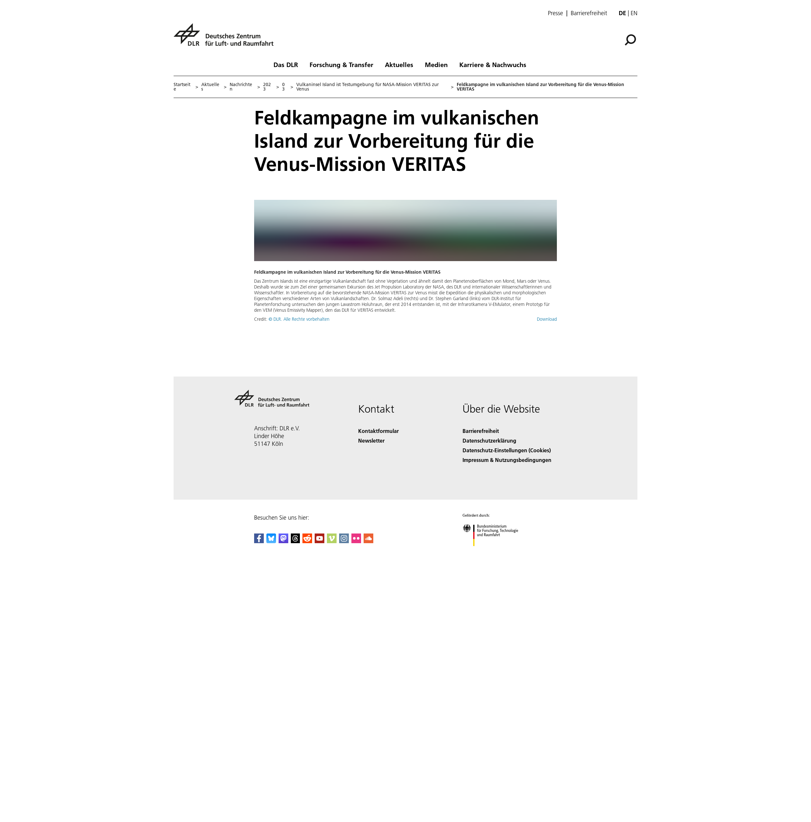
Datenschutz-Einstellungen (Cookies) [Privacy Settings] (507, 450)
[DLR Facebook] (259, 541)
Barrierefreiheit (589, 13)
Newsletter (371, 440)
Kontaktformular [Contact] (378, 430)
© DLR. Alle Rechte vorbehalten (299, 319)
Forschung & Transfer (341, 64)
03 (283, 86)
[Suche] (630, 40)
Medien (436, 64)
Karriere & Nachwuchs (492, 64)
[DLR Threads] (295, 541)
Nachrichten (241, 86)
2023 (267, 86)
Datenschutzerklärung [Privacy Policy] (489, 440)
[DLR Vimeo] (332, 541)
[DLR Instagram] (344, 541)
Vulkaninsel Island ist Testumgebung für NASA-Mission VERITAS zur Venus (367, 86)
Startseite (182, 86)
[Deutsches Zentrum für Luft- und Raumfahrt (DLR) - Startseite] (226, 38)
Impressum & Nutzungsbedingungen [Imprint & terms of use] (507, 459)
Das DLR (285, 64)
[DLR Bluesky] (271, 541)
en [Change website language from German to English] (634, 13)
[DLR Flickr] (356, 541)
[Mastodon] (283, 541)
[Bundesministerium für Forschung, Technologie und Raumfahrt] (494, 551)
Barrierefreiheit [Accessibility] (481, 430)
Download (547, 319)
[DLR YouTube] (319, 541)
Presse (555, 13)
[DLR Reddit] (307, 541)
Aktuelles (399, 64)
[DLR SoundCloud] (368, 541)
